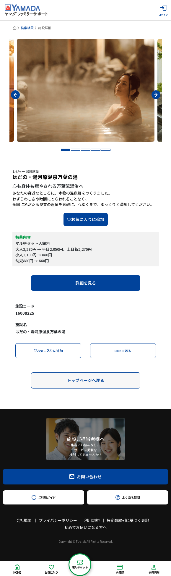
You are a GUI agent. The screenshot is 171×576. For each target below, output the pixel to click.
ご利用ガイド (44, 497)
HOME (17, 569)
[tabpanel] (85, 90)
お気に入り (51, 570)
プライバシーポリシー (58, 520)
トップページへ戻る (85, 380)
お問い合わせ (85, 476)
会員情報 (154, 570)
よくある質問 (127, 497)
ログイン (163, 10)
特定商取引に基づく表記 (128, 520)
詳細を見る (85, 283)
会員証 (120, 570)
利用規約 (92, 520)
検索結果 (27, 27)
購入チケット (80, 565)
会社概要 (24, 520)
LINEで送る (123, 350)
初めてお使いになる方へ (85, 527)
